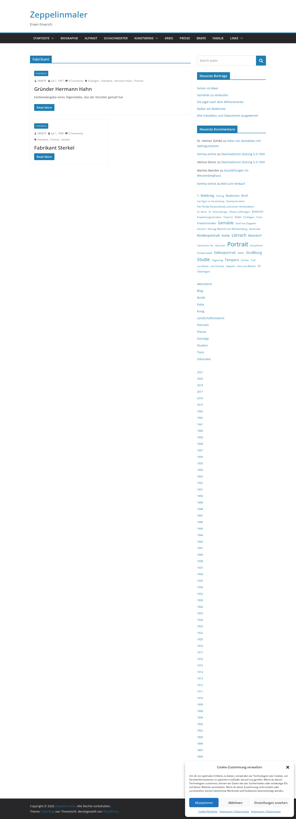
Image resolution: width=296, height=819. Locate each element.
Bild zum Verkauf (233, 184)
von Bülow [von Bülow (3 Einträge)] (203, 266)
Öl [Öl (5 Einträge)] (259, 266)
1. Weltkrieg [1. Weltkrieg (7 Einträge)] (205, 195)
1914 (200, 672)
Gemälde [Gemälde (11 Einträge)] (226, 222)
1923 (200, 626)
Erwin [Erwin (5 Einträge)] (238, 217)
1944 (200, 535)
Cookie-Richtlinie (207, 811)
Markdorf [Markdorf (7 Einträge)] (254, 235)
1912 (200, 685)
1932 (200, 594)
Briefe (201, 38)
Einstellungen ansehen (271, 803)
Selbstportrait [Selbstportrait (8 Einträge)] (225, 252)
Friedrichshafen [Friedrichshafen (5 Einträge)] (206, 223)
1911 (200, 691)
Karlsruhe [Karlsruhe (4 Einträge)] (254, 229)
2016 (200, 398)
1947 (200, 515)
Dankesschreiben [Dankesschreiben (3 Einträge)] (235, 201)
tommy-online (206, 154)
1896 (200, 756)
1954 (200, 470)
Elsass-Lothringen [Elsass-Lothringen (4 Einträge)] (240, 211)
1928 (200, 600)
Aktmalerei (204, 284)
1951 (200, 489)
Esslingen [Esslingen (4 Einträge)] (248, 217)
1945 (200, 528)
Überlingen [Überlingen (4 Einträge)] (203, 271)
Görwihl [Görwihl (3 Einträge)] (201, 229)
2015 (200, 405)
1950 (200, 496)
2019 (200, 385)
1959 (200, 437)
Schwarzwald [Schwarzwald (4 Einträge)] (204, 253)
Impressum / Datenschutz (234, 811)
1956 (200, 457)
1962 (200, 418)
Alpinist (91, 38)
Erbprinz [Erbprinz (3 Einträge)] (228, 217)
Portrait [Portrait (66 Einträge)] (237, 244)
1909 (200, 704)
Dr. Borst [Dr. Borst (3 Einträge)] (202, 211)
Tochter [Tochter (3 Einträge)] (245, 260)
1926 (200, 607)
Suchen (261, 60)
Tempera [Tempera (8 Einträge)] (232, 260)
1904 (200, 717)
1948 (200, 509)
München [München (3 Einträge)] (220, 245)
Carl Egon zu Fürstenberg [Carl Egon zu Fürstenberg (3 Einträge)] (210, 201)
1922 (200, 633)
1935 (200, 581)
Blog (200, 291)
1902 (200, 730)
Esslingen (93, 81)
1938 (200, 561)
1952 (200, 483)
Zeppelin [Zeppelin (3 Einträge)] (230, 266)
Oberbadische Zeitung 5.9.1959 (243, 154)
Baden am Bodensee (211, 109)
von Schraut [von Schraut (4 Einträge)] (217, 266)
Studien (202, 345)
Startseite (41, 38)
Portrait (139, 81)
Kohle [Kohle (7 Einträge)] (226, 235)
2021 (200, 372)
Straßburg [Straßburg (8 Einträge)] (254, 252)
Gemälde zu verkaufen (212, 95)
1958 (200, 444)
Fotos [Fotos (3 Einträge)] (259, 217)
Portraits (41, 73)
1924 (200, 620)
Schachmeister (116, 38)
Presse (185, 38)
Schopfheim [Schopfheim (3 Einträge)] (256, 245)
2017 (200, 391)
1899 (200, 737)
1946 (200, 522)
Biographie (69, 38)
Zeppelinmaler (59, 14)
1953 (200, 476)
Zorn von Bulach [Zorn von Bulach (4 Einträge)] (246, 266)
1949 (200, 502)
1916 (200, 659)
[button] (288, 767)
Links (234, 38)
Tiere (200, 352)
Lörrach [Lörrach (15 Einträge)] (239, 235)
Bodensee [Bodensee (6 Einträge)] (232, 196)
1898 (200, 743)
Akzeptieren (204, 803)
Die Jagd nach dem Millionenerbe (220, 102)
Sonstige (203, 339)
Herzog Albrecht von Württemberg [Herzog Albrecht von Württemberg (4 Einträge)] (227, 229)
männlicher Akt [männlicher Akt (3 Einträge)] (205, 245)
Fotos (200, 304)
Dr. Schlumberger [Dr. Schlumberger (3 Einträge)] (218, 211)
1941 (200, 548)
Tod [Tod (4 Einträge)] (253, 260)
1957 (200, 450)
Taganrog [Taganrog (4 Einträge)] (217, 260)
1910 (200, 698)
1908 (200, 711)
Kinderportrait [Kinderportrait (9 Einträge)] (208, 235)
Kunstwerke (144, 38)
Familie (218, 38)
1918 (200, 646)
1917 (200, 652)
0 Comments (74, 81)
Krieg (169, 38)
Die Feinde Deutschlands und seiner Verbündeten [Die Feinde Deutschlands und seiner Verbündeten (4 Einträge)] (225, 206)
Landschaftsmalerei (210, 318)
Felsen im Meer (207, 88)
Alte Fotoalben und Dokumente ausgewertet (227, 116)
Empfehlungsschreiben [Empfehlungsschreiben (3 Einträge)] (209, 217)
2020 (200, 378)
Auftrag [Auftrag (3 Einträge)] (220, 195)
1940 (200, 554)
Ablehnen (235, 803)
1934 (200, 587)
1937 (200, 568)
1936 (200, 574)
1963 (200, 411)
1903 (200, 724)
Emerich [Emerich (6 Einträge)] (257, 211)
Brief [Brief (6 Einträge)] (244, 196)
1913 (200, 678)
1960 (200, 431)
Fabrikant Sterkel (54, 147)
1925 (200, 613)
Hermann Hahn (123, 81)
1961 (200, 424)
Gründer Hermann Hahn (63, 88)
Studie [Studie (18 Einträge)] (203, 259)
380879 (41, 81)
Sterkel (65, 139)
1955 (200, 463)
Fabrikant (106, 81)
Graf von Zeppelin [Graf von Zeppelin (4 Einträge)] (246, 223)
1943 (200, 541)
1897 (200, 750)
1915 (200, 665)
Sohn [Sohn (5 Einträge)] (241, 253)
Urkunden (204, 359)
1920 (200, 639)
